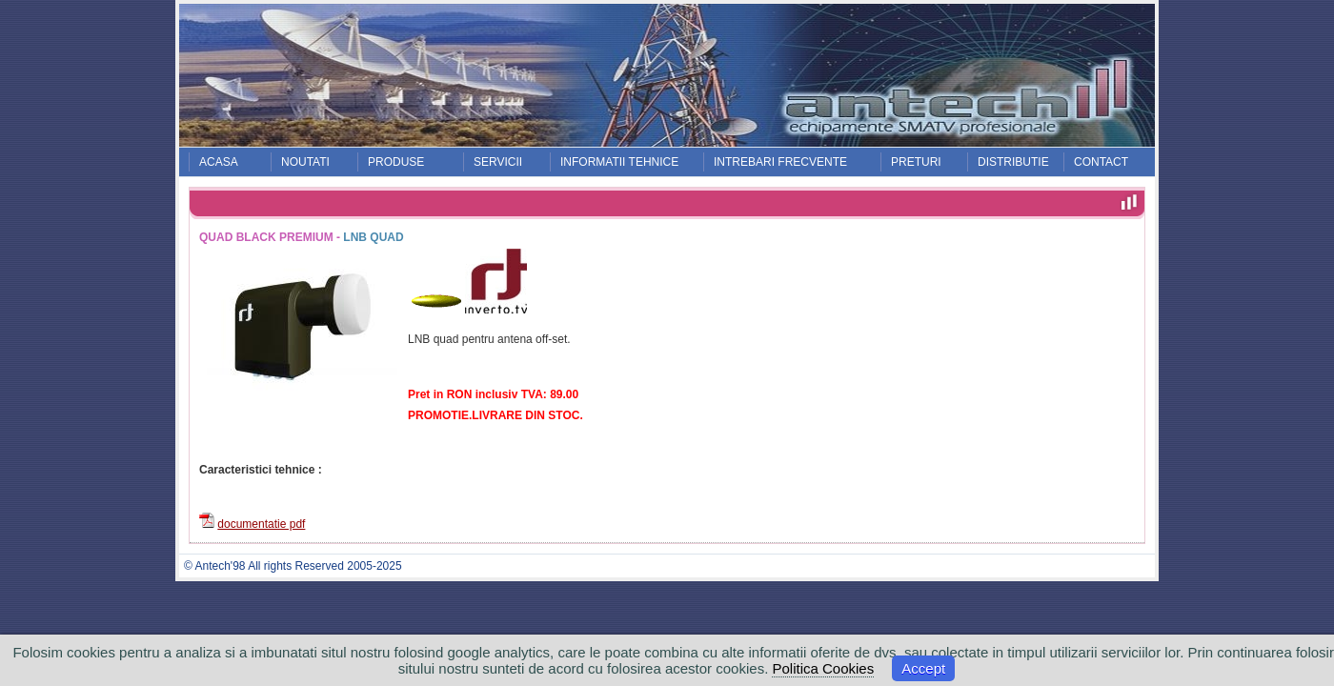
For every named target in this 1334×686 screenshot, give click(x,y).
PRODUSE (396, 162)
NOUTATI (305, 162)
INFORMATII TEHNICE (619, 162)
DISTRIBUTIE (1013, 162)
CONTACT (1101, 162)
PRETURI (916, 162)
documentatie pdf (261, 524)
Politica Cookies (823, 668)
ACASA (218, 162)
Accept (923, 668)
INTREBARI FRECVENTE (780, 162)
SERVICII (498, 162)
